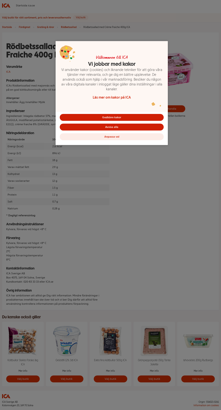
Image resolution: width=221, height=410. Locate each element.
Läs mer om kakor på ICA (112, 97)
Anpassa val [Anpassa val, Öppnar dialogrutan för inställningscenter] (111, 136)
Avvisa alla (111, 127)
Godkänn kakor (111, 117)
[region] (112, 93)
